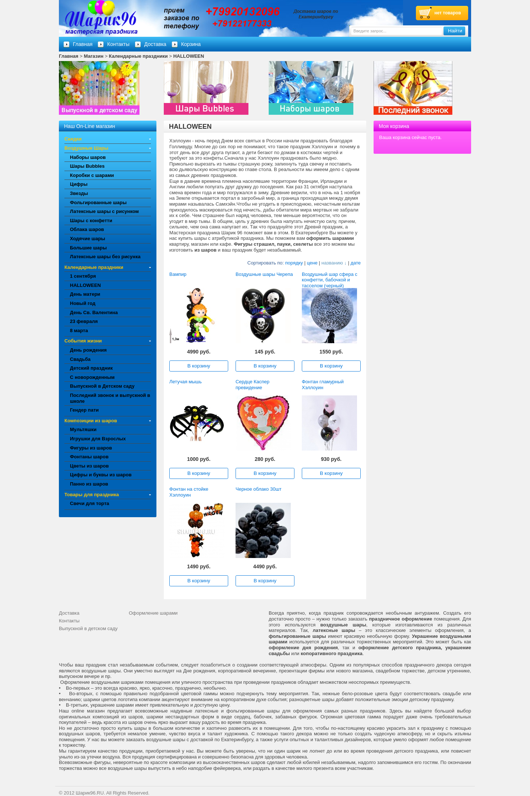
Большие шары (88, 247)
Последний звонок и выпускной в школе (110, 398)
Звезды (79, 193)
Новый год (82, 303)
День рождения (88, 350)
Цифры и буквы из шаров (100, 474)
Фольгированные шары (98, 202)
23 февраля (84, 321)
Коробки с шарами (92, 175)
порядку (294, 263)
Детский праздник (91, 368)
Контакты (118, 44)
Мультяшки (83, 429)
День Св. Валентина (94, 312)
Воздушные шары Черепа (264, 274)
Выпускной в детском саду (88, 628)
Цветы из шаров (89, 466)
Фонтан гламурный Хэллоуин (323, 384)
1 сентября (83, 276)
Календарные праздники (138, 56)
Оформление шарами (153, 613)
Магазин (93, 56)
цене (312, 263)
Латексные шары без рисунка (105, 256)
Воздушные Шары (86, 148)
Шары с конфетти (91, 220)
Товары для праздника (91, 494)
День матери (85, 294)
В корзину (198, 366)
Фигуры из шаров (91, 448)
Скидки (73, 139)
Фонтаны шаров (89, 456)
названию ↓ (334, 263)
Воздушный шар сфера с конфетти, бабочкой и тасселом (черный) (329, 279)
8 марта (79, 330)
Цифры (79, 184)
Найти (455, 30)
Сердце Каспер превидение (252, 384)
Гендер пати (84, 410)
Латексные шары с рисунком (104, 211)
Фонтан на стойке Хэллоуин (188, 492)
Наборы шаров (88, 157)
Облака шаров (87, 229)
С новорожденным (92, 377)
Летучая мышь (185, 381)
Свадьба (80, 359)
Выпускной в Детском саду (102, 386)
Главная (68, 56)
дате (355, 263)
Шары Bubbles (87, 166)
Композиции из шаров (90, 420)
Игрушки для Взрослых (98, 438)
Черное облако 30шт (259, 489)
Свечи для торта (89, 503)
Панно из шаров (89, 484)
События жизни (83, 341)
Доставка (155, 44)
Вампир (177, 274)
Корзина (191, 44)
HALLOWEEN (188, 56)
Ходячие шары (87, 238)
